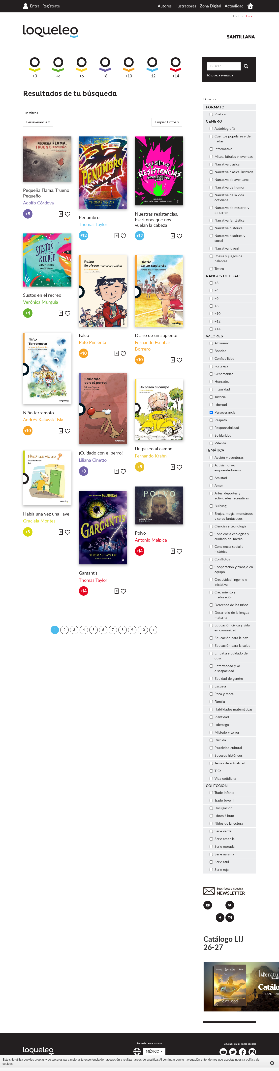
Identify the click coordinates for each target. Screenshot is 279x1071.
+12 (152, 67)
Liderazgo (219, 725)
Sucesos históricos (226, 755)
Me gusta (67, 214)
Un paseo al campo (153, 449)
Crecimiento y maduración (223, 595)
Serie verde (220, 831)
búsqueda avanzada (220, 75)
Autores (165, 6)
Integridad (220, 389)
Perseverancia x (38, 122)
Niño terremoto (38, 413)
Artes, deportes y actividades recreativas (229, 496)
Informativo (221, 149)
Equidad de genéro (226, 679)
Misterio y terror (224, 732)
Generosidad (222, 374)
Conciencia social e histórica (226, 549)
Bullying (218, 506)
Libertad (218, 405)
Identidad (219, 717)
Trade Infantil (222, 793)
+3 (34, 67)
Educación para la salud (230, 646)
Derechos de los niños (229, 605)
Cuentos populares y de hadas (230, 139)
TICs (215, 771)
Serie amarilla (222, 839)
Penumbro (89, 218)
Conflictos (220, 559)
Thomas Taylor (93, 225)
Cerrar (272, 1063)
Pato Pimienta (92, 342)
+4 (58, 67)
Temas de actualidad (227, 763)
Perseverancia (222, 412)
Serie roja (219, 870)
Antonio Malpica (151, 540)
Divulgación (221, 808)
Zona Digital (210, 6)
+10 (128, 67)
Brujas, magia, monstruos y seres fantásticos (231, 516)
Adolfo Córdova (38, 203)
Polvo (140, 533)
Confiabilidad (222, 358)
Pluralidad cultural (226, 748)
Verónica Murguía (40, 302)
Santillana (241, 36)
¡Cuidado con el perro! (101, 453)
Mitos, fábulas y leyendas (231, 157)
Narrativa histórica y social (227, 238)
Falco (84, 335)
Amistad (218, 478)
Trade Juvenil (222, 800)
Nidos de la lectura (226, 823)
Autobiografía (222, 128)
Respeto (218, 420)
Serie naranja (222, 854)
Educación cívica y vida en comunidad (230, 628)
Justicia (218, 397)
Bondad (218, 351)
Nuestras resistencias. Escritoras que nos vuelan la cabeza (156, 220)
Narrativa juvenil (224, 248)
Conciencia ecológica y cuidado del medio (229, 536)
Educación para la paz (229, 638)
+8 (105, 67)
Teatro (217, 269)
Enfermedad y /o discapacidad (225, 668)
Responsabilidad (224, 428)
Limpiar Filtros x (167, 122)
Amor (216, 485)
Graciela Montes (39, 521)
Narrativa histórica (226, 228)
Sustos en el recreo (42, 295)
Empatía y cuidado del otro (229, 656)
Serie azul (219, 862)
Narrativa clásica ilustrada (231, 172)
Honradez (219, 382)
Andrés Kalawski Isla (43, 420)
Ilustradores (186, 6)
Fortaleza (219, 366)
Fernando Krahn (151, 456)
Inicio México (250, 6)
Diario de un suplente (156, 335)
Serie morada (222, 846)
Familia (217, 702)
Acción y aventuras (227, 457)
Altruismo (219, 343)
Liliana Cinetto (93, 460)
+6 (81, 67)
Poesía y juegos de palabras (226, 259)
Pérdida (218, 740)
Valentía (218, 443)
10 (143, 630)
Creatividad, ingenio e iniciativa (228, 582)
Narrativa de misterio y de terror (229, 210)
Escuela (218, 686)
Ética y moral (222, 694)
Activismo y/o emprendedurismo (226, 468)
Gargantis (88, 573)
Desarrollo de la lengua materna (229, 615)
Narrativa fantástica (227, 220)
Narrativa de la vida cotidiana (227, 198)
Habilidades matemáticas (231, 709)
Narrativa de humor (227, 187)
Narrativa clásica (225, 164)
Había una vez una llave (46, 514)
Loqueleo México (50, 31)
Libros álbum (222, 816)
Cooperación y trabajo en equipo (231, 569)
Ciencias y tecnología (228, 526)
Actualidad (234, 6)
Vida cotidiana (223, 778)
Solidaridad (220, 435)
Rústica (218, 114)
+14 (175, 67)
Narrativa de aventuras (229, 180)
